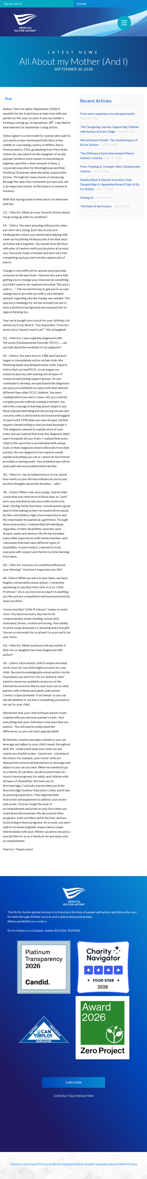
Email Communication (100, 1164)
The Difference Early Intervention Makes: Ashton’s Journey (107, 155)
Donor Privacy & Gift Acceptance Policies (56, 1164)
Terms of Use (18, 1164)
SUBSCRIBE (73, 1082)
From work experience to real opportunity (108, 116)
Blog (7, 98)
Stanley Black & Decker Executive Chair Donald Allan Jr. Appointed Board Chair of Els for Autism (109, 184)
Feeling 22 (96, 197)
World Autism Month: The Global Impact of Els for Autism (109, 142)
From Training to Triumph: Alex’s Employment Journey (110, 169)
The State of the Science (105, 206)
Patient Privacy (127, 1164)
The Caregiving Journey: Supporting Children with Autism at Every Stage (109, 129)
